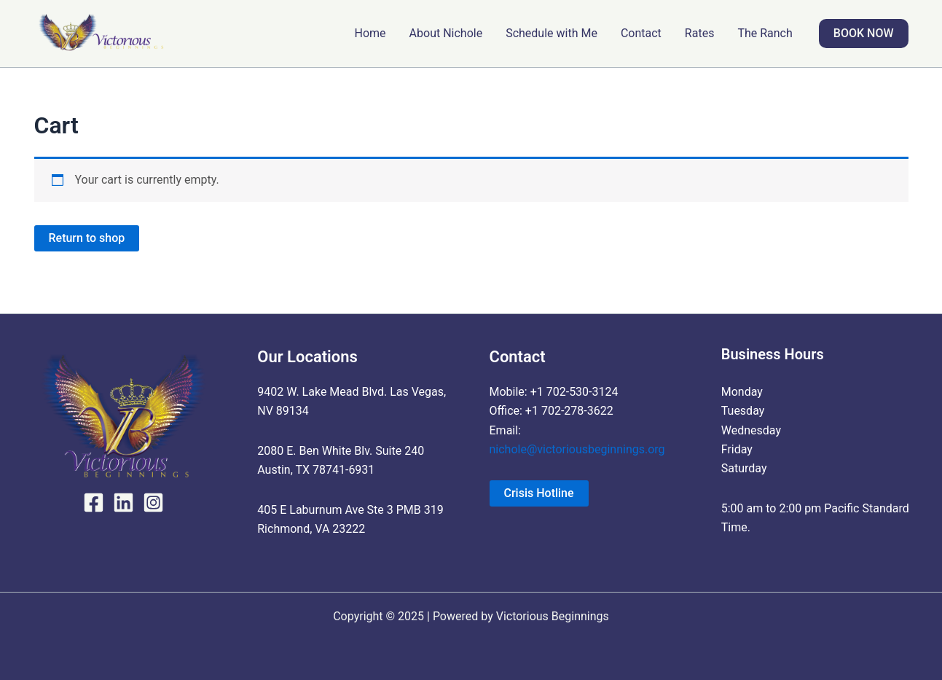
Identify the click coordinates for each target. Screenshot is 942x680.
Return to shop (87, 238)
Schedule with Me (551, 33)
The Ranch (764, 33)
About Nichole (446, 33)
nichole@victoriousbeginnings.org (577, 449)
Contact (641, 33)
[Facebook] (93, 502)
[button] (863, 33)
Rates (700, 33)
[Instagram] (153, 502)
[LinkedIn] (123, 502)
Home (370, 33)
